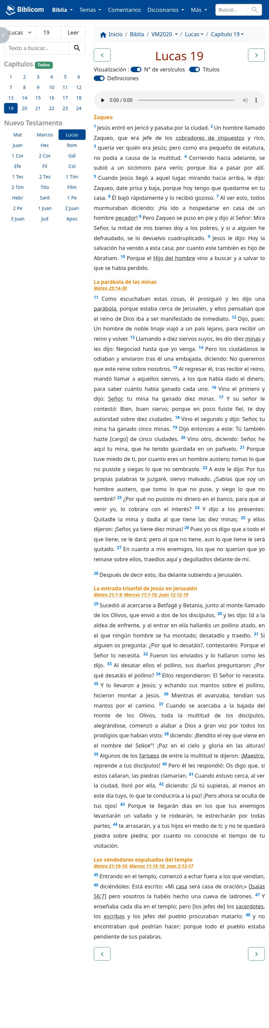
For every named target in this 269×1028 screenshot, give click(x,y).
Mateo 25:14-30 (110, 288)
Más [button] (197, 10)
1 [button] (10, 77)
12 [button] (79, 87)
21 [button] (38, 108)
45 (96, 875)
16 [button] (51, 98)
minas (253, 338)
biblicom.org (33, 1016)
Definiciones (122, 78)
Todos (44, 65)
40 (164, 764)
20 (183, 437)
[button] (102, 55)
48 (248, 915)
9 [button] (38, 87)
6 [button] (78, 77)
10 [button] (51, 87)
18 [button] (79, 98)
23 (119, 497)
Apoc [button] (71, 218)
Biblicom (24, 10)
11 (96, 297)
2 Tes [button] (44, 176)
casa (181, 886)
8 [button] (24, 87)
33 (109, 664)
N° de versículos (164, 69)
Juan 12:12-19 (173, 594)
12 (234, 317)
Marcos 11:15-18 (146, 866)
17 (221, 397)
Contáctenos (103, 1004)
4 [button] (51, 77)
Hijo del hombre (174, 258)
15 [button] (38, 98)
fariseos (149, 755)
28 (96, 573)
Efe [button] (17, 166)
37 (161, 704)
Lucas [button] (72, 134)
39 (96, 754)
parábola (105, 308)
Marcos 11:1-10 (140, 594)
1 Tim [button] (72, 176)
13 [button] (11, 98)
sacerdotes (250, 906)
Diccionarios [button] (164, 10)
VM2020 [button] (163, 34)
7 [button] (10, 87)
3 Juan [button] (18, 218)
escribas (114, 916)
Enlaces (21, 1004)
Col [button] (71, 166)
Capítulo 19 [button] (225, 34)
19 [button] (11, 108)
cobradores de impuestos (210, 138)
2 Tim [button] (18, 187)
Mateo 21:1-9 (108, 594)
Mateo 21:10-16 (110, 866)
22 (205, 467)
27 (119, 547)
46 (96, 885)
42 (161, 784)
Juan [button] (18, 145)
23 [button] (65, 108)
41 (191, 774)
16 (213, 387)
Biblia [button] (60, 10)
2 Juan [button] (72, 208)
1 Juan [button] (45, 208)
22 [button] (51, 108)
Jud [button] (44, 218)
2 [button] (24, 77)
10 (122, 256)
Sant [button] (45, 197)
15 (175, 367)
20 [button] (24, 108)
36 (166, 694)
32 (145, 654)
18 (177, 417)
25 (243, 518)
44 (115, 824)
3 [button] (38, 77)
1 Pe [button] (72, 197)
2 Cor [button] (45, 155)
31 (256, 634)
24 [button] (79, 108)
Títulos (211, 69)
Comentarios (124, 10)
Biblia (137, 34)
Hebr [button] (17, 197)
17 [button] (65, 98)
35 (96, 684)
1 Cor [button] (18, 155)
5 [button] (65, 77)
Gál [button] (72, 155)
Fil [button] (44, 166)
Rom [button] (72, 145)
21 (242, 447)
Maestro (253, 755)
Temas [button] (88, 10)
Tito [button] (45, 187)
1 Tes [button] (17, 176)
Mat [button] (17, 134)
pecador (125, 218)
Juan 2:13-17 (180, 866)
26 (186, 527)
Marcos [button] (45, 134)
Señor (115, 398)
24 (197, 507)
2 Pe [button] (17, 208)
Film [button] (72, 187)
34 (158, 674)
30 (219, 613)
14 (201, 347)
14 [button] (24, 98)
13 (132, 337)
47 (257, 895)
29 (96, 604)
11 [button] (65, 87)
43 (122, 804)
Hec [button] (45, 145)
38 (166, 734)
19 (175, 427)
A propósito (59, 1004)
